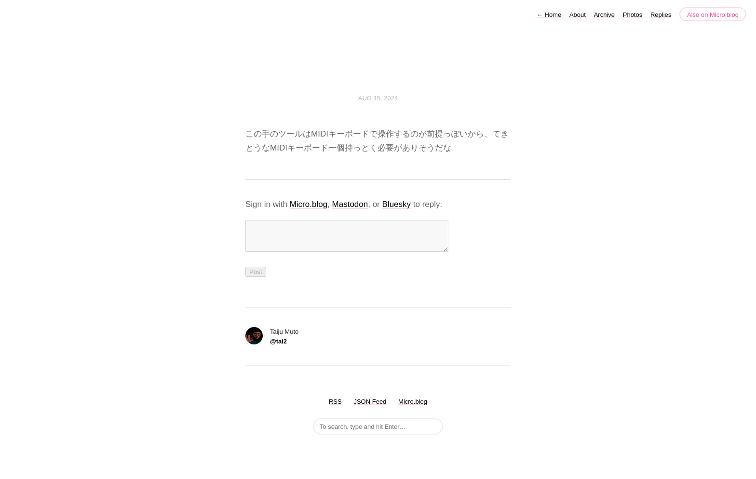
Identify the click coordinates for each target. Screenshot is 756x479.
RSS (335, 407)
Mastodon (350, 204)
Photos (632, 14)
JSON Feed (369, 407)
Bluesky (396, 204)
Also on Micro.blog (713, 14)
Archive (604, 14)
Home (549, 14)
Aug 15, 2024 (378, 98)
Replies (660, 14)
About (577, 14)
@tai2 (278, 347)
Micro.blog (308, 204)
